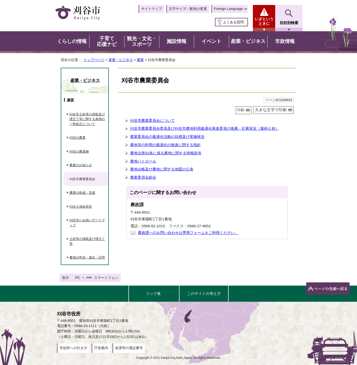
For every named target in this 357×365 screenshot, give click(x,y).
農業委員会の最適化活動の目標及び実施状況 (167, 136)
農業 (140, 60)
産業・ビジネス (121, 60)
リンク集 (153, 293)
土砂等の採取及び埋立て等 (87, 241)
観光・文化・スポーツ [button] (142, 41)
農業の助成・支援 (82, 193)
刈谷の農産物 (79, 151)
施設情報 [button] (176, 41)
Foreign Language (228, 9)
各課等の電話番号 (129, 348)
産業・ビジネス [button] (248, 41)
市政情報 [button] (285, 41)
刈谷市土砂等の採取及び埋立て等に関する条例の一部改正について (87, 119)
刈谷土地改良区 (80, 206)
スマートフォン (106, 278)
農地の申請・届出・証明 (87, 257)
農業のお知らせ (80, 165)
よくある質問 (233, 22)
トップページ (94, 60)
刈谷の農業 (77, 137)
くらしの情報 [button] (72, 41)
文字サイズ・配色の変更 (188, 9)
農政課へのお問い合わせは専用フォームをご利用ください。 (188, 233)
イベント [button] (211, 41)
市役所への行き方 (73, 348)
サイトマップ (151, 9)
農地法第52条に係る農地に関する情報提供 (165, 153)
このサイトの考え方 (204, 293)
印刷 (240, 110)
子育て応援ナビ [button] (107, 41)
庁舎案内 (101, 348)
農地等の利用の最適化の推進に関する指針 (165, 145)
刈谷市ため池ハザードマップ (87, 222)
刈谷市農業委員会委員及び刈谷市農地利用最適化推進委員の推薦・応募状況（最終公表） (204, 128)
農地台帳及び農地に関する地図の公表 (161, 169)
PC (77, 278)
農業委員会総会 (143, 177)
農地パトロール (143, 161)
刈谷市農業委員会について (152, 120)
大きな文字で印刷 (271, 110)
